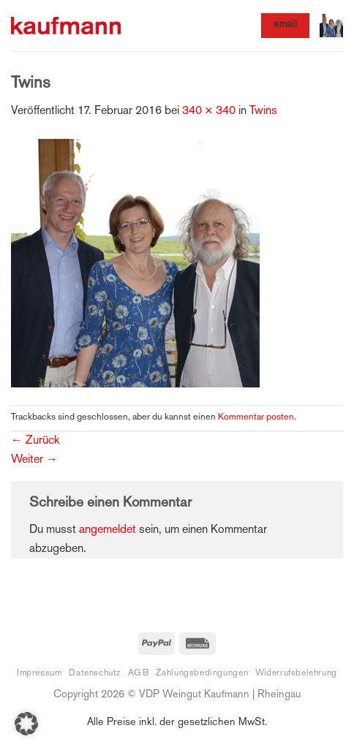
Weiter (34, 460)
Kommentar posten (256, 417)
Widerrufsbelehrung (296, 673)
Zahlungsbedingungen (202, 673)
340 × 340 (209, 111)
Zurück (35, 441)
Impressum (39, 673)
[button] (331, 26)
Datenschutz (95, 673)
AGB (138, 673)
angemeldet (107, 530)
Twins (263, 111)
